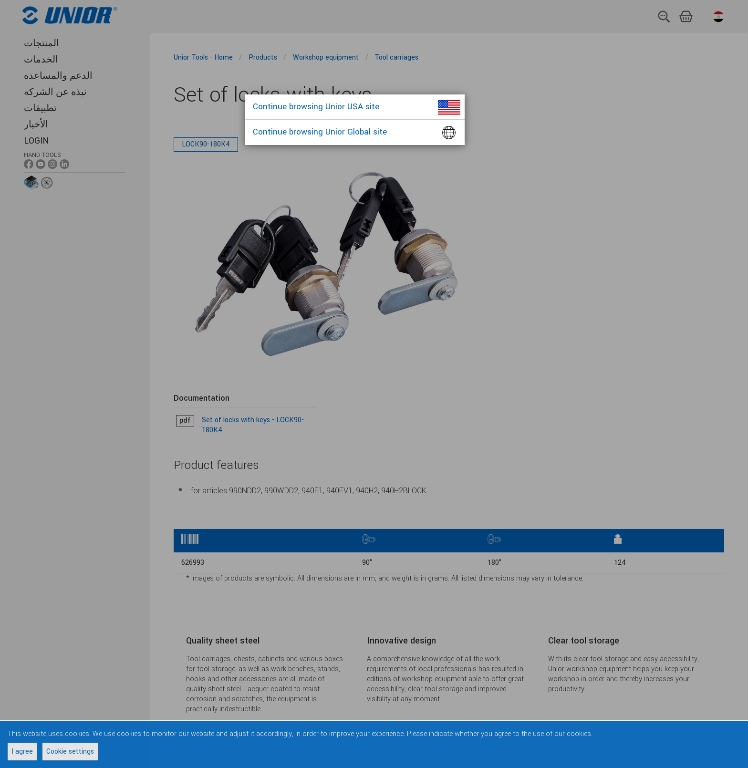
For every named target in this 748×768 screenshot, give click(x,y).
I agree (22, 752)
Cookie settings (70, 752)
